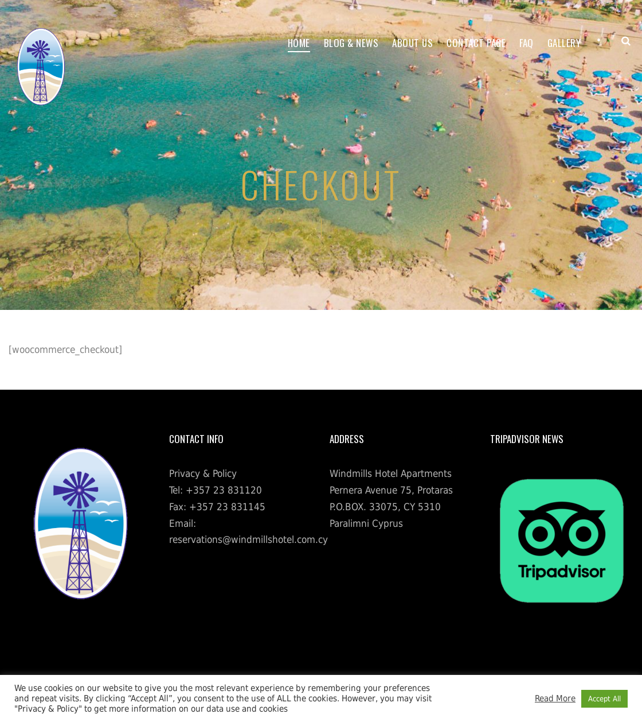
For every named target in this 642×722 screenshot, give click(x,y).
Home (299, 43)
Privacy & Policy (203, 473)
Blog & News (351, 43)
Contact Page (476, 43)
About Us (412, 43)
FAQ (526, 43)
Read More (555, 698)
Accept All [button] (604, 698)
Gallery (564, 43)
